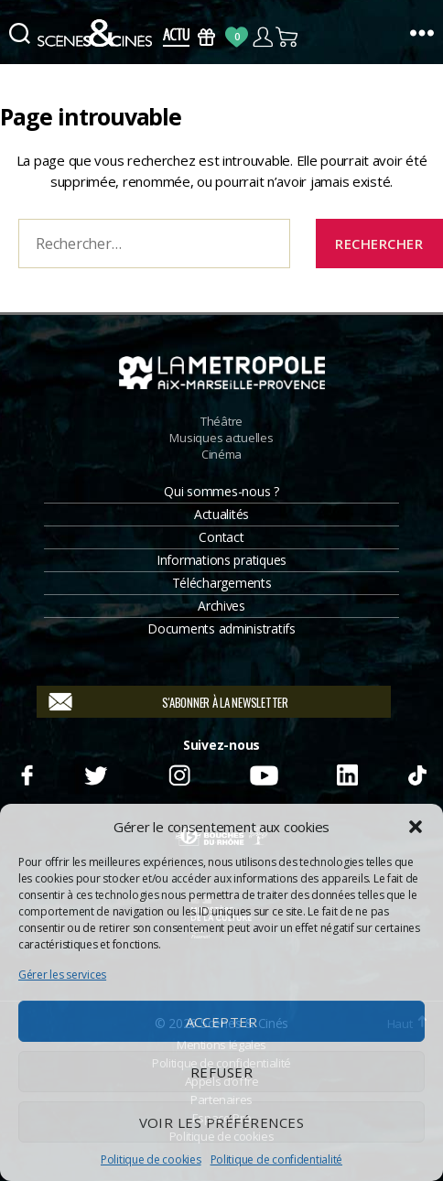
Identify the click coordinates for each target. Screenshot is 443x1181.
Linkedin (348, 773)
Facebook (26, 773)
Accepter (222, 1022)
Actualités (221, 514)
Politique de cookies (151, 1159)
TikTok (416, 773)
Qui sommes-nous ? (221, 491)
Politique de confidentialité (276, 1159)
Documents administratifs (221, 628)
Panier (288, 37)
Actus (176, 37)
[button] (415, 827)
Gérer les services (62, 974)
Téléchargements (222, 582)
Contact (221, 537)
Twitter (95, 773)
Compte (262, 37)
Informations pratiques (221, 560)
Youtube (264, 773)
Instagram (179, 773)
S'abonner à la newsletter (224, 702)
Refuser (222, 1072)
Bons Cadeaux (206, 37)
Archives (221, 605)
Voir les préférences (222, 1122)
